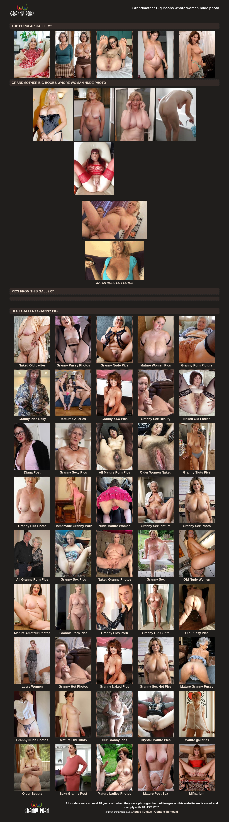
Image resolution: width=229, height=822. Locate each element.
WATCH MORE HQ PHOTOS (114, 282)
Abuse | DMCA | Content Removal (155, 811)
